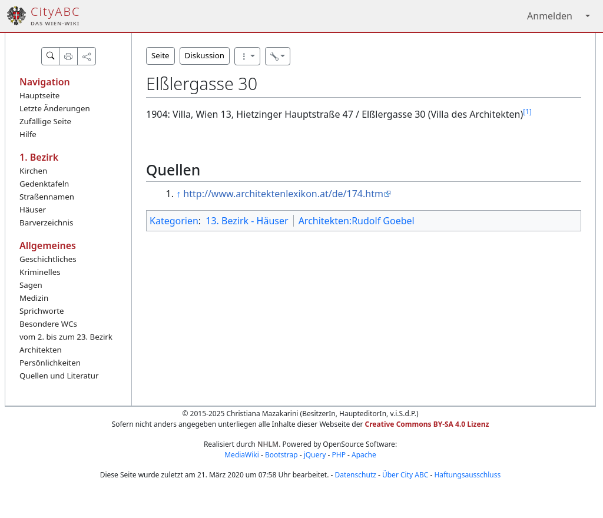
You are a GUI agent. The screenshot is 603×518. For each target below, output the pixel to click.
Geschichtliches (48, 259)
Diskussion (204, 55)
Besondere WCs (48, 323)
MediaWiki (241, 455)
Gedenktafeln (44, 183)
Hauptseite (39, 95)
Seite (160, 55)
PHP (338, 455)
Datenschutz (355, 475)
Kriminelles (40, 272)
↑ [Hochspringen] (178, 193)
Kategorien (174, 220)
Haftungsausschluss (467, 475)
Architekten (40, 349)
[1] (527, 112)
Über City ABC (405, 475)
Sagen (30, 285)
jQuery (315, 455)
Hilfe (28, 134)
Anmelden (549, 15)
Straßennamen (46, 196)
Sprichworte (41, 311)
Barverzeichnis (46, 222)
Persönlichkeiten (50, 362)
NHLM (268, 444)
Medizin (33, 298)
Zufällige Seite (45, 121)
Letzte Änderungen (54, 108)
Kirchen (33, 170)
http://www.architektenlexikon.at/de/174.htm (283, 193)
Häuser (32, 209)
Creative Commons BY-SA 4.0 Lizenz (427, 424)
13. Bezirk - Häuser (247, 220)
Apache (364, 455)
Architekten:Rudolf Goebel (357, 220)
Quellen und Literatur (58, 375)
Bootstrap (281, 455)
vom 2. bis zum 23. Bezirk (65, 336)
